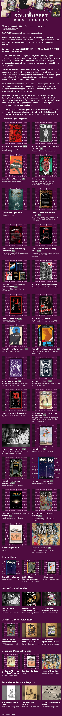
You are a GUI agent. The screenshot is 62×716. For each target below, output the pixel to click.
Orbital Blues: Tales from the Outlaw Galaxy (13, 286)
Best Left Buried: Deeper (12, 449)
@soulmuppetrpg (11, 29)
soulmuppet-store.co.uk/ (36, 26)
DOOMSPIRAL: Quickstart (12, 213)
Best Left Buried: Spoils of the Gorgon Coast (50, 642)
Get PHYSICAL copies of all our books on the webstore (22, 33)
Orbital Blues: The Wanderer (13, 349)
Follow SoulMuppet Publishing (49, 2)
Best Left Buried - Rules (14, 588)
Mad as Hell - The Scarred (12, 147)
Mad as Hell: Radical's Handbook (45, 285)
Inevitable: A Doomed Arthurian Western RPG (10, 673)
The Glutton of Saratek (28, 703)
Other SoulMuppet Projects (16, 651)
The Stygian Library (40, 381)
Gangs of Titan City (39, 548)
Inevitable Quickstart (10, 548)
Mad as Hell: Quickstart (41, 319)
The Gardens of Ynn (9, 381)
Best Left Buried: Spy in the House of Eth (31, 641)
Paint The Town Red (10, 319)
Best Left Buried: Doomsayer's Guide (50, 609)
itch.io (3, 714)
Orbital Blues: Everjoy (40, 481)
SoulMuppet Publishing (13, 26)
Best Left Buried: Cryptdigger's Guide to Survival (30, 610)
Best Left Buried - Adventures (18, 619)
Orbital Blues (37, 449)
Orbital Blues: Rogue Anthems (44, 349)
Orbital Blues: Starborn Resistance (30, 578)
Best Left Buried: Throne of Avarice (9, 641)
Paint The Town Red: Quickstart (14, 413)
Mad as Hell (36, 179)
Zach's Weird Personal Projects (18, 682)
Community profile (10, 714)
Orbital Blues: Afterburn (11, 179)
